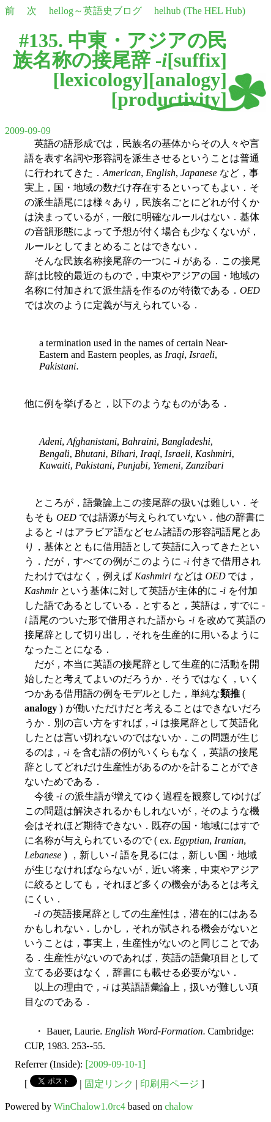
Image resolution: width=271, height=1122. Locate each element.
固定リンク (108, 1084)
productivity (168, 99)
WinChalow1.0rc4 (89, 1106)
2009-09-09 (28, 130)
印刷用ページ (169, 1084)
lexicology (100, 80)
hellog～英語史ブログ (95, 11)
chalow (179, 1106)
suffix (197, 60)
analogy (188, 80)
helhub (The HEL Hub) (199, 11)
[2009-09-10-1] (116, 1064)
